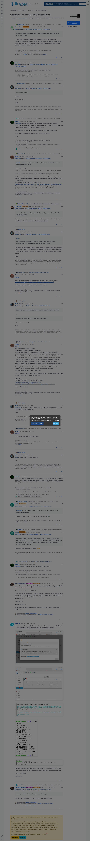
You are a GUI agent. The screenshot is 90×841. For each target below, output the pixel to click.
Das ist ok (55, 423)
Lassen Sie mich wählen (37, 423)
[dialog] (45, 420)
